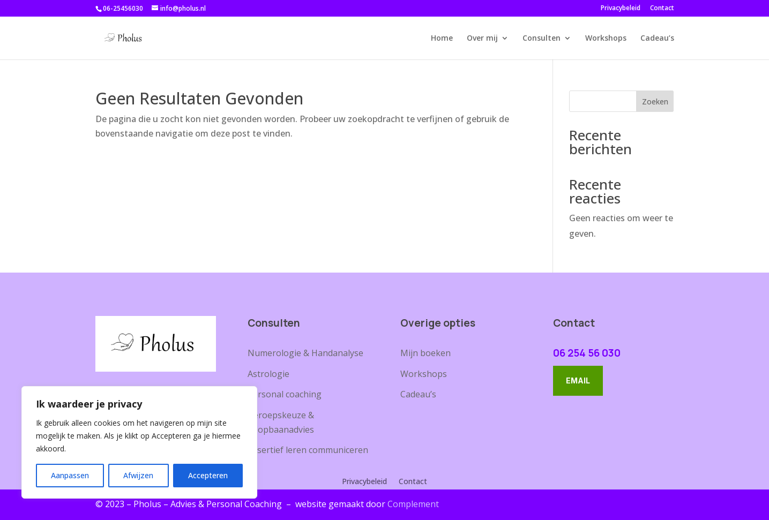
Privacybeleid (620, 8)
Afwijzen (138, 475)
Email (578, 380)
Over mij (482, 38)
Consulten (541, 38)
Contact (662, 8)
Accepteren (208, 475)
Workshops (605, 38)
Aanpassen (70, 475)
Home (442, 38)
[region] (139, 442)
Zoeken (655, 101)
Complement (413, 504)
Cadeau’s (657, 38)
